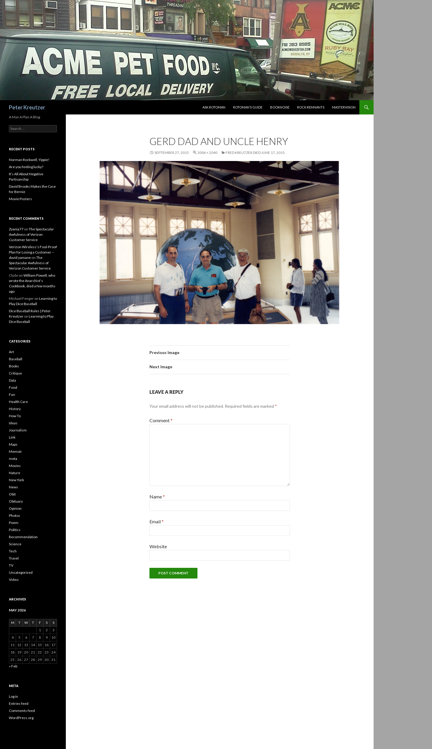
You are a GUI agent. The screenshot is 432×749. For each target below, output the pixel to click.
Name (157, 496)
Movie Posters (20, 199)
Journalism (18, 430)
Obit (12, 494)
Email (156, 521)
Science (15, 544)
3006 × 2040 (207, 152)
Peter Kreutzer (27, 107)
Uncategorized (21, 572)
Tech (13, 551)
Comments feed (22, 710)
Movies (15, 465)
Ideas (13, 423)
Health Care (18, 401)
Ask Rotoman (214, 107)
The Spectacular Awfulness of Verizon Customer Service (31, 234)
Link (12, 437)
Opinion (15, 508)
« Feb (13, 666)
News (13, 487)
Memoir (15, 451)
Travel (14, 558)
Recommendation (23, 537)
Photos (14, 515)
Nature (14, 473)
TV (11, 565)
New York (16, 480)
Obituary (16, 501)
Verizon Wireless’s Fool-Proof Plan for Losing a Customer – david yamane (33, 252)
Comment (161, 420)
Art (11, 352)
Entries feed (18, 703)
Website (158, 546)
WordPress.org (21, 717)
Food (13, 387)
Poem (13, 522)
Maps (13, 444)
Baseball (15, 359)
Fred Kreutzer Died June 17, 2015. (256, 152)
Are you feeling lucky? (26, 167)
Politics (14, 530)
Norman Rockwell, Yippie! (29, 159)
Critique (15, 373)
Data (12, 380)
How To (15, 416)
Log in (13, 696)
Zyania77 (16, 229)
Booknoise (279, 107)
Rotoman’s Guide (247, 107)
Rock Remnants (310, 107)
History (15, 409)
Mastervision (344, 107)
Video (13, 579)
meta (13, 458)
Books (14, 366)
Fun (12, 394)
